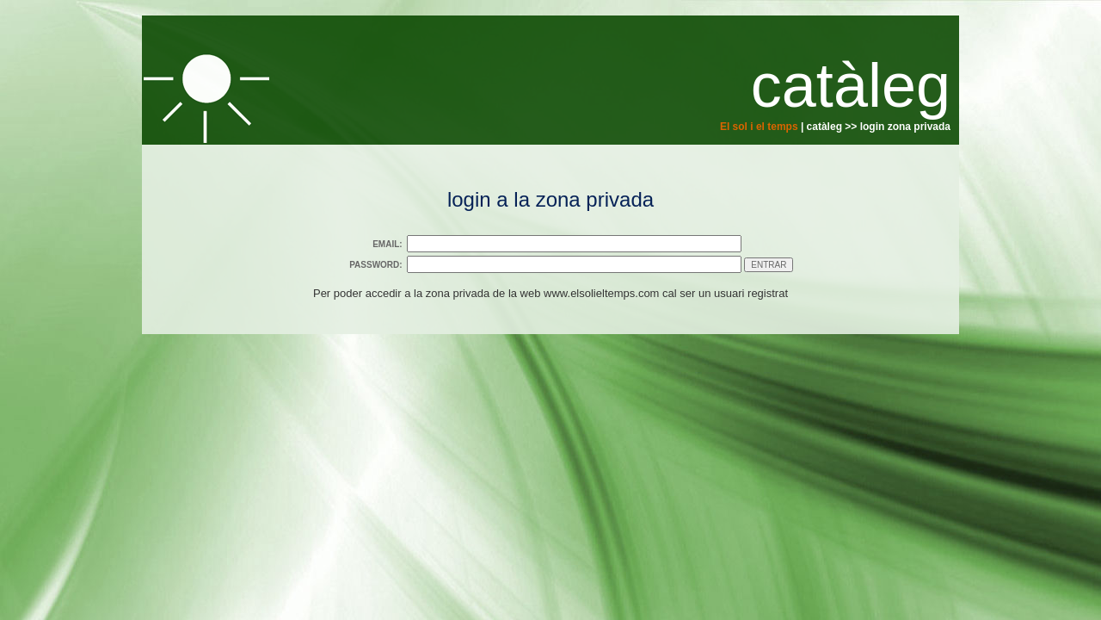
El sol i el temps (759, 127)
